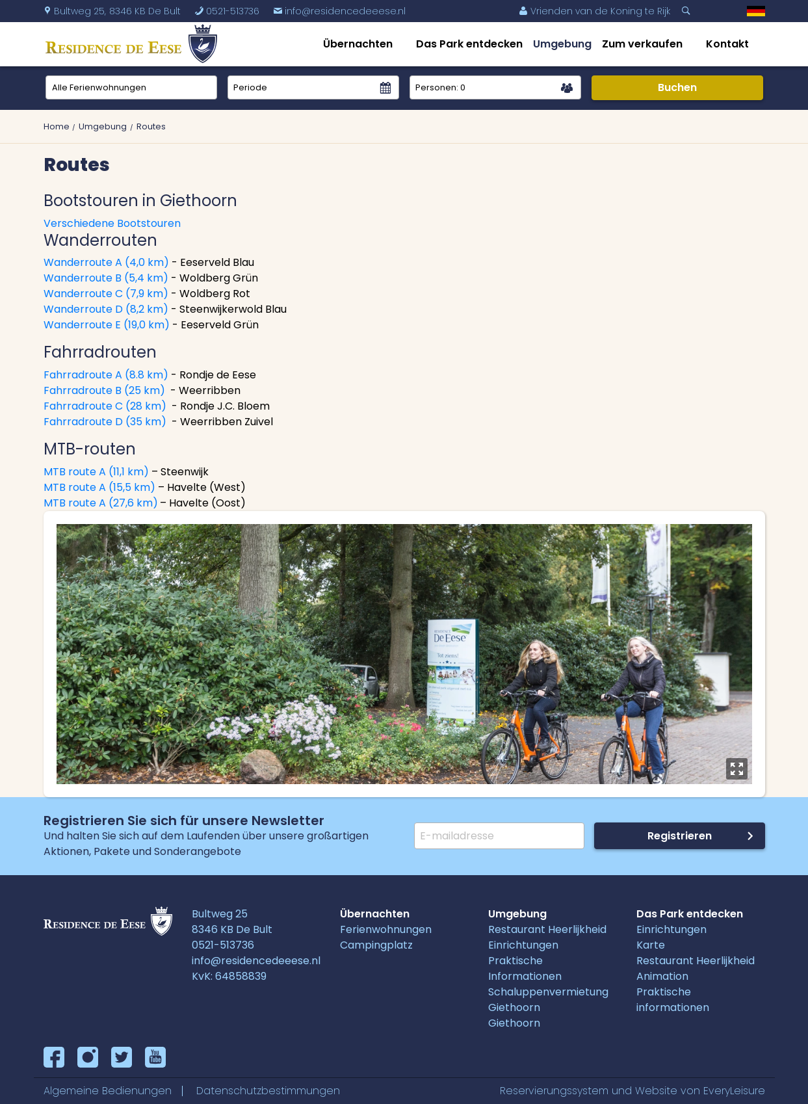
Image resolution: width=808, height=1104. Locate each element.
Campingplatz (376, 945)
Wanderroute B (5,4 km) (106, 277)
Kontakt (727, 43)
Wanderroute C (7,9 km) (106, 293)
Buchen (677, 87)
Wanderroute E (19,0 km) (107, 324)
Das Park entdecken (469, 43)
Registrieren (679, 835)
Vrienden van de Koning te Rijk (594, 11)
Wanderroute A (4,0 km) (106, 262)
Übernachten (358, 43)
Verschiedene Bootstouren (112, 223)
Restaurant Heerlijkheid (547, 929)
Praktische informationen (672, 999)
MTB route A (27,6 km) (101, 502)
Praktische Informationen (525, 968)
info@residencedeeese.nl (339, 11)
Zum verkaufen (642, 43)
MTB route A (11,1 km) (97, 471)
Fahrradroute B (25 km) (106, 390)
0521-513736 (223, 945)
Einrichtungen (523, 945)
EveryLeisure (734, 1090)
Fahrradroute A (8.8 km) (106, 374)
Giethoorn (514, 1023)
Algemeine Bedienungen (108, 1090)
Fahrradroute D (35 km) (105, 421)
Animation (662, 976)
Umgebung (562, 43)
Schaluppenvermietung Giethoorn (548, 999)
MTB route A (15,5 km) (99, 487)
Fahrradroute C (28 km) (105, 406)
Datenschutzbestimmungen (268, 1090)
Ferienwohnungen (386, 929)
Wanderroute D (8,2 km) (106, 309)
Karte (650, 945)
